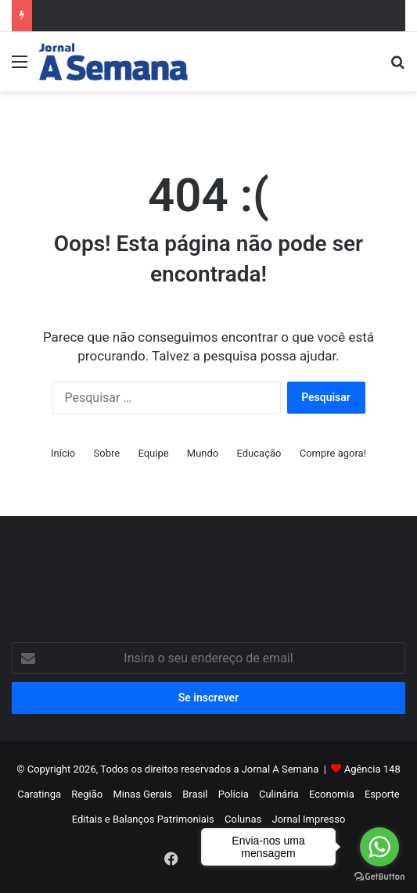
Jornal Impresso (308, 819)
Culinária (279, 794)
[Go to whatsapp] (379, 846)
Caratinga (39, 794)
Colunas (243, 819)
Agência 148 (372, 769)
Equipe (153, 453)
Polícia (233, 794)
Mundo (202, 453)
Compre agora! (333, 453)
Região (86, 794)
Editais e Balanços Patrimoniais (143, 819)
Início (63, 453)
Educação (259, 453)
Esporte (382, 794)
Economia (331, 794)
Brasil (194, 794)
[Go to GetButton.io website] (379, 877)
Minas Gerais (142, 794)
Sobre (107, 453)
